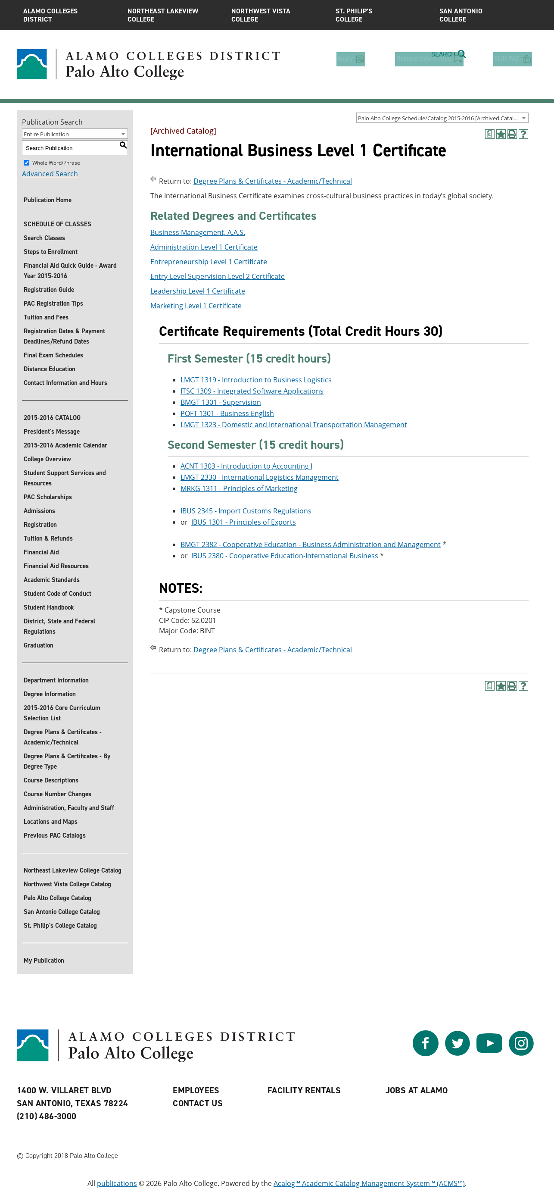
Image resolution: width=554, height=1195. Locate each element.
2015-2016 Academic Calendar (65, 445)
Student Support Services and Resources (65, 478)
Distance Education (49, 369)
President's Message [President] (52, 431)
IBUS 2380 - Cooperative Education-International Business (284, 555)
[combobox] (442, 118)
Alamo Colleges (69, 15)
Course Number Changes (57, 794)
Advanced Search (50, 173)
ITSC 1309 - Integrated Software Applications (252, 391)
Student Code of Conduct (57, 593)
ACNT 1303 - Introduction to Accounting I (246, 466)
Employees (196, 1090)
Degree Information (50, 694)
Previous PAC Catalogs (55, 835)
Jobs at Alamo (417, 1090)
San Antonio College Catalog (62, 911)
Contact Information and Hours (65, 383)
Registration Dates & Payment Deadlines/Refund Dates (64, 336)
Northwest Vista (277, 15)
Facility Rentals (304, 1090)
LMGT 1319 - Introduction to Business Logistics (256, 380)
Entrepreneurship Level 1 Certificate (208, 261)
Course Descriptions (51, 780)
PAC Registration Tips (53, 303)
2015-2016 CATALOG (52, 417)
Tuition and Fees (46, 317)
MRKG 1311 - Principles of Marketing (239, 488)
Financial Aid (41, 552)
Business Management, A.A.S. (197, 232)
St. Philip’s (381, 15)
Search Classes (44, 238)
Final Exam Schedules (53, 355)
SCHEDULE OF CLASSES (57, 224)
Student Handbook (49, 607)
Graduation (38, 645)
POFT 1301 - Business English (227, 413)
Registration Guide (49, 289)
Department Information (56, 680)
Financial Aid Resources (56, 566)
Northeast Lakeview (173, 15)
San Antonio (485, 15)
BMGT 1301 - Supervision (221, 402)
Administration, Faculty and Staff (69, 808)
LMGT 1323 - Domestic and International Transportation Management (294, 424)
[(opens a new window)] (490, 134)
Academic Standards (52, 580)
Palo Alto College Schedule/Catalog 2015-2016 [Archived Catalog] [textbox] (440, 118)
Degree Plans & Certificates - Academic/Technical (63, 737)
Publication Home (48, 200)
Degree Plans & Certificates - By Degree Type (67, 761)
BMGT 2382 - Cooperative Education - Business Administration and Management (311, 544)
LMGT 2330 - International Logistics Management (260, 477)
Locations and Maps (51, 821)
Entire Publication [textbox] (46, 134)
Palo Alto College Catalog (57, 898)
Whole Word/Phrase (56, 162)
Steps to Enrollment (51, 251)
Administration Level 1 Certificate (204, 247)
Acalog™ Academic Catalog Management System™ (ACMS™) (369, 1183)
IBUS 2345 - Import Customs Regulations (246, 511)
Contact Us (198, 1103)
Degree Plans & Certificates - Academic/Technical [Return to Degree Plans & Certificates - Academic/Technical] (272, 181)
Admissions (39, 511)
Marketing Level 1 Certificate (196, 305)
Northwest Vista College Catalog (67, 884)
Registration (40, 524)
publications (117, 1183)
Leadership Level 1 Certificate (197, 291)
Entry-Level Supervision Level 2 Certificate (217, 276)
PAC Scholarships (48, 497)
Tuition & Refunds (48, 538)
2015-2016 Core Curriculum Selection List (62, 713)
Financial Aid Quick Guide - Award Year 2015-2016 (70, 270)
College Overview (47, 459)
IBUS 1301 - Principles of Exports (243, 522)
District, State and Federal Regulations (59, 626)
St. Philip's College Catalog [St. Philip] (60, 925)
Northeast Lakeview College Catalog (72, 870)
